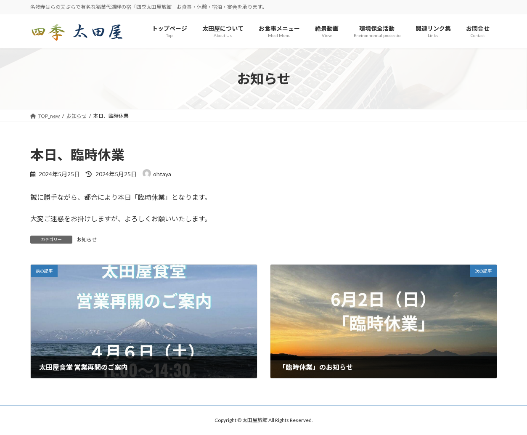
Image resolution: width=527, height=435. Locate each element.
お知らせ (87, 239)
